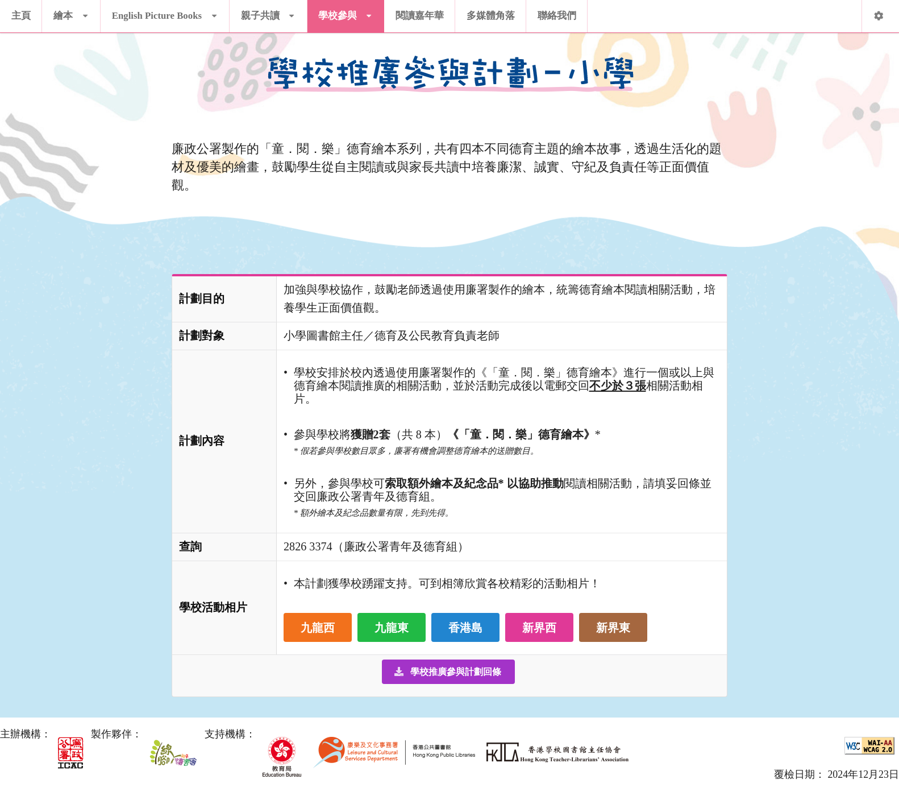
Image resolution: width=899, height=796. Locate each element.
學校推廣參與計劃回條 (447, 672)
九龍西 (318, 627)
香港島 (465, 627)
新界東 (613, 627)
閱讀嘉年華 (420, 15)
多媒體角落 (491, 15)
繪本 (71, 10)
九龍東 (391, 627)
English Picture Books (165, 10)
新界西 (539, 627)
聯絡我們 (557, 15)
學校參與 (345, 10)
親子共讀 (268, 10)
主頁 (21, 15)
